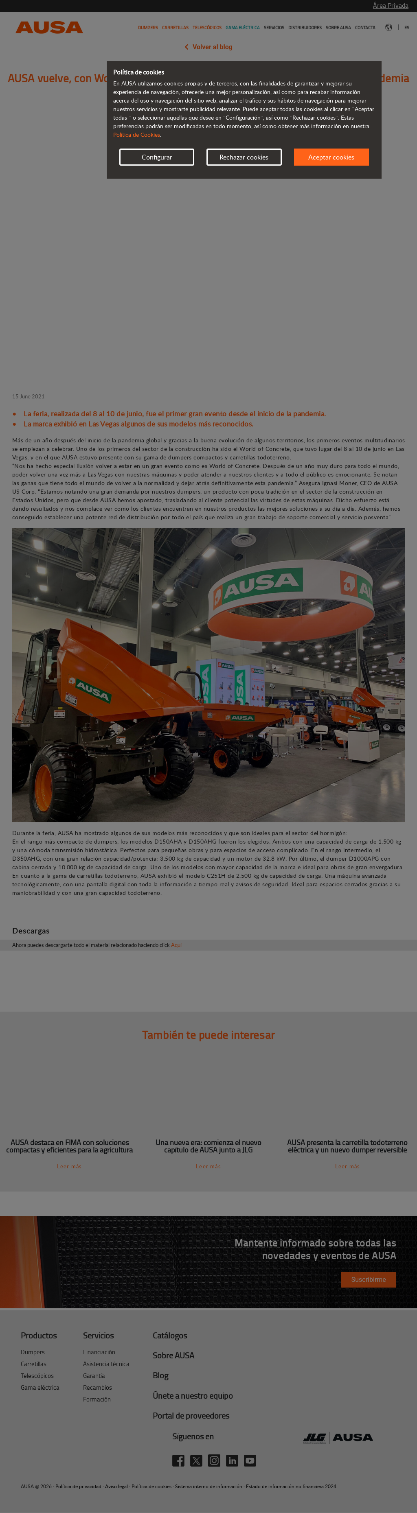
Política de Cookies (136, 134)
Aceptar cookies (331, 157)
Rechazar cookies (243, 157)
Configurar (157, 157)
